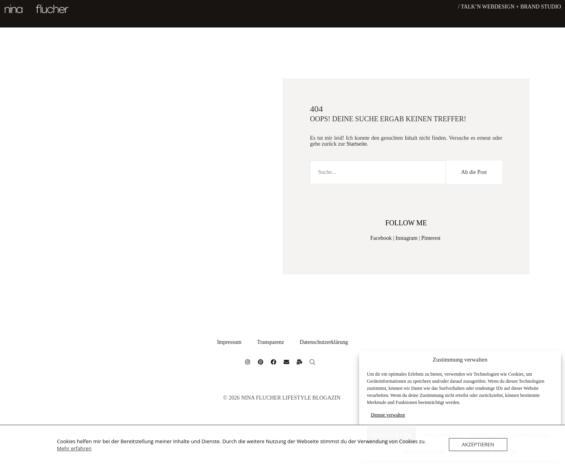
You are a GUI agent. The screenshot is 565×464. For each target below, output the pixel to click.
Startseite (356, 144)
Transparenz (270, 342)
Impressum (229, 342)
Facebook (381, 238)
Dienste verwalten (388, 415)
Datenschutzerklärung (324, 342)
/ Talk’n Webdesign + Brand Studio (509, 6)
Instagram (406, 238)
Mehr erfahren (74, 448)
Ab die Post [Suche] (474, 172)
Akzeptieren (478, 444)
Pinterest (431, 238)
